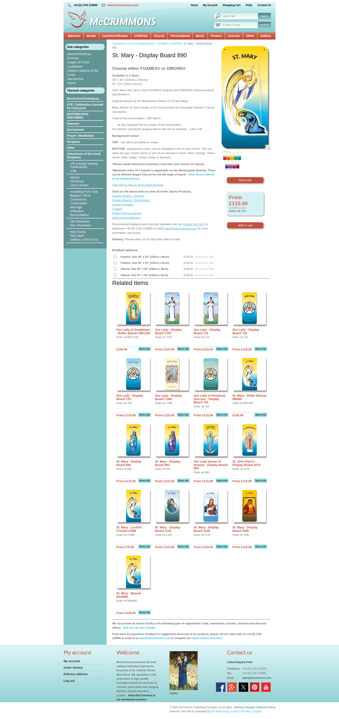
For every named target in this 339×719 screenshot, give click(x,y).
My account (72, 661)
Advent (75, 177)
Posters (216, 36)
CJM (73, 171)
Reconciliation (79, 215)
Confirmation (78, 203)
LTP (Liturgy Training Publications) (84, 165)
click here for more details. (138, 627)
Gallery (266, 36)
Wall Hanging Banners (126, 217)
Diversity (73, 58)
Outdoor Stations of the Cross (82, 72)
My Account (210, 5)
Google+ (257, 711)
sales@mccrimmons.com (122, 5)
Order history (73, 667)
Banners (74, 36)
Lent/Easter (75, 66)
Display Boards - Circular (128, 195)
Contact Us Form (194, 224)
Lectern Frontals (122, 204)
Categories (118, 43)
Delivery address (76, 674)
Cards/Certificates (115, 36)
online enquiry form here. (206, 638)
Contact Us (264, 5)
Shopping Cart (232, 5)
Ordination (77, 211)
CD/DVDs (140, 36)
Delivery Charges (244, 707)
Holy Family (78, 232)
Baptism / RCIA (80, 195)
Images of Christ (78, 62)
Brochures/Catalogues (83, 98)
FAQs (249, 5)
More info (245, 180)
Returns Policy (266, 707)
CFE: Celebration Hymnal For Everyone (85, 106)
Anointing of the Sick (84, 191)
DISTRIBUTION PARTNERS (77, 115)
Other (250, 36)
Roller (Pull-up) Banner (127, 213)
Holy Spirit (77, 235)
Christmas (77, 181)
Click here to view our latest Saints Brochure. (138, 184)
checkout (264, 24)
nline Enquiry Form (240, 662)
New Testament (80, 225)
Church (159, 36)
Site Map (245, 711)
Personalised (180, 36)
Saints (71, 83)
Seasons (73, 123)
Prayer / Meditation (80, 135)
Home (194, 5)
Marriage (76, 207)
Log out (69, 680)
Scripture (73, 141)
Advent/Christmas (79, 54)
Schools (234, 36)
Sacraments (75, 79)
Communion (78, 199)
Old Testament (80, 221)
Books (91, 36)
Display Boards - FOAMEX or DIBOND (159, 43)
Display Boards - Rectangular (131, 200)
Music (200, 36)
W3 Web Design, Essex (224, 711)
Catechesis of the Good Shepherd (84, 155)
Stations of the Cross (84, 239)
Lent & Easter (79, 185)
